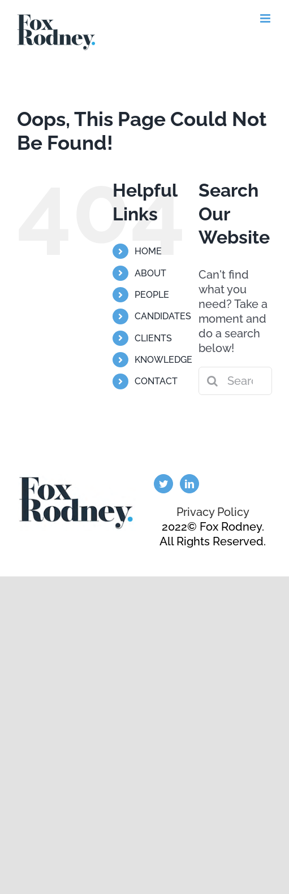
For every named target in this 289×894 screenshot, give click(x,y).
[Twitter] (163, 483)
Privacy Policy (212, 512)
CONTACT (156, 381)
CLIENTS (153, 338)
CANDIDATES (163, 316)
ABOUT (150, 273)
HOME (148, 251)
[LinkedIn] (189, 483)
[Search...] (235, 381)
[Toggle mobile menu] (266, 18)
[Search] (213, 381)
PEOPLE (152, 294)
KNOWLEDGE (163, 359)
